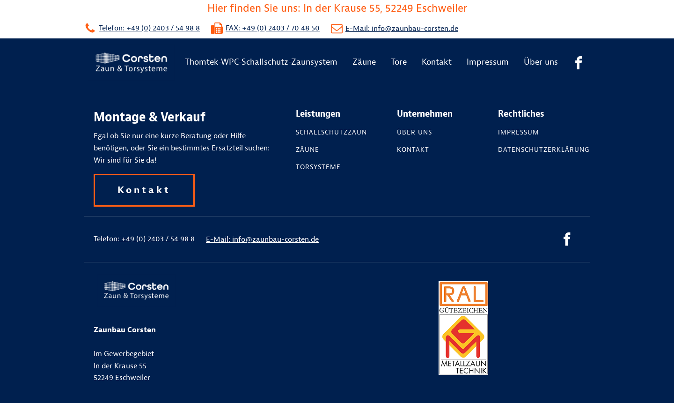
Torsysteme (318, 167)
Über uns (541, 62)
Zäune (364, 62)
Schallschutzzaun (331, 132)
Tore (399, 62)
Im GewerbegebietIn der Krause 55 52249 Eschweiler (125, 353)
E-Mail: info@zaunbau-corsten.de (401, 28)
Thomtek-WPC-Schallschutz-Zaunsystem (261, 62)
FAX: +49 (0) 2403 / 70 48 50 (273, 28)
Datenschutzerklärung (544, 150)
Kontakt (437, 62)
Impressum (488, 62)
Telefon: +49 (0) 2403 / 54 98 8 (149, 28)
